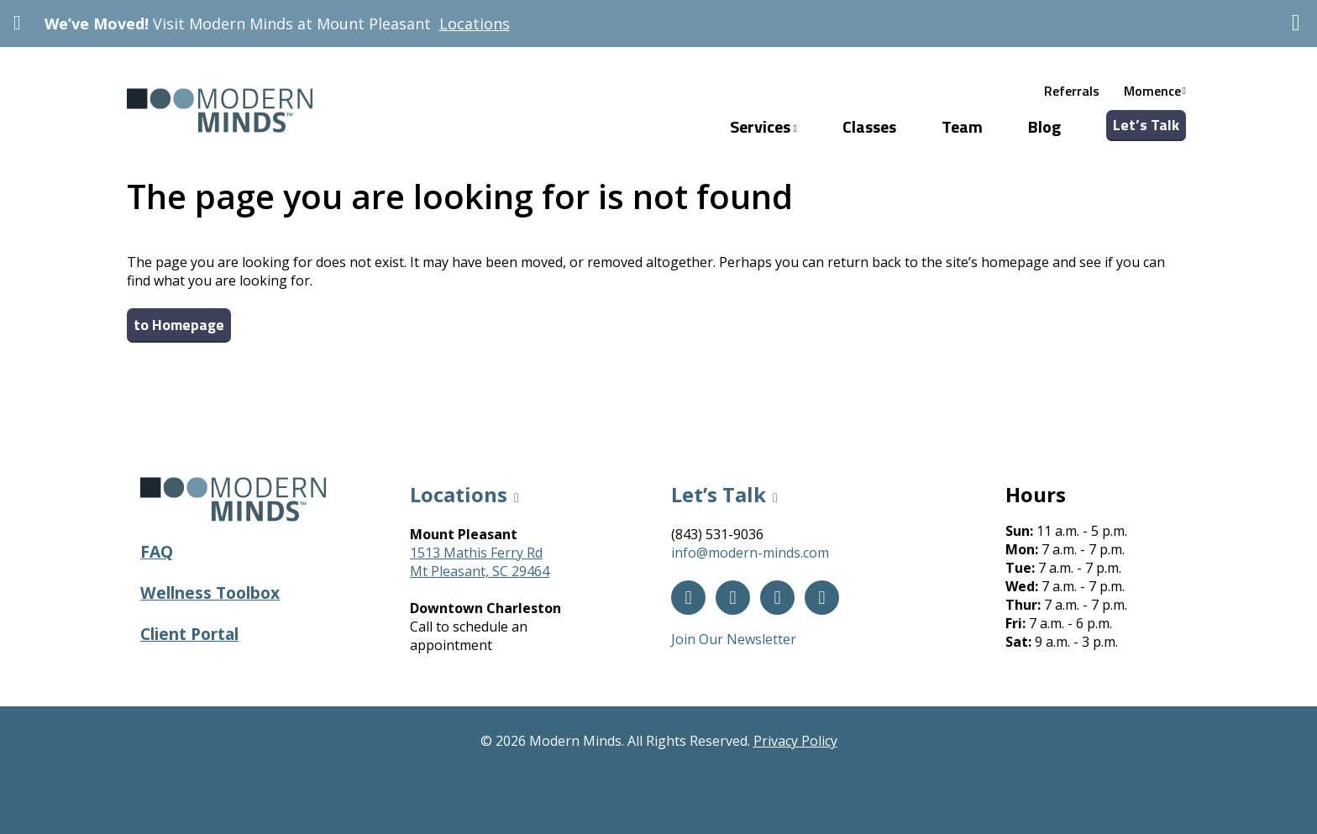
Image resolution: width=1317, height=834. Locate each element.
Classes (869, 126)
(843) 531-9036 (717, 534)
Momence (1152, 91)
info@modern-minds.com (750, 552)
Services (763, 126)
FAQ (156, 551)
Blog (1044, 126)
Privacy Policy (795, 741)
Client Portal (189, 633)
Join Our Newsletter (733, 639)
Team (962, 126)
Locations (474, 23)
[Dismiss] (1296, 23)
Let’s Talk (1146, 124)
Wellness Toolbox (210, 592)
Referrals (1071, 91)
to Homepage (179, 324)
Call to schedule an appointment (468, 635)
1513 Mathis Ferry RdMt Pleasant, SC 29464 (479, 561)
